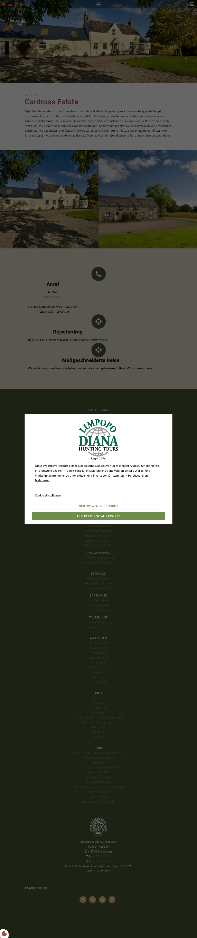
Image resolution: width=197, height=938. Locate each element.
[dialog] (98, 469)
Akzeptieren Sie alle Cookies (98, 516)
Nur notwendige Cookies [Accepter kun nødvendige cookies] (98, 506)
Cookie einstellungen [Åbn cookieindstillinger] (48, 495)
